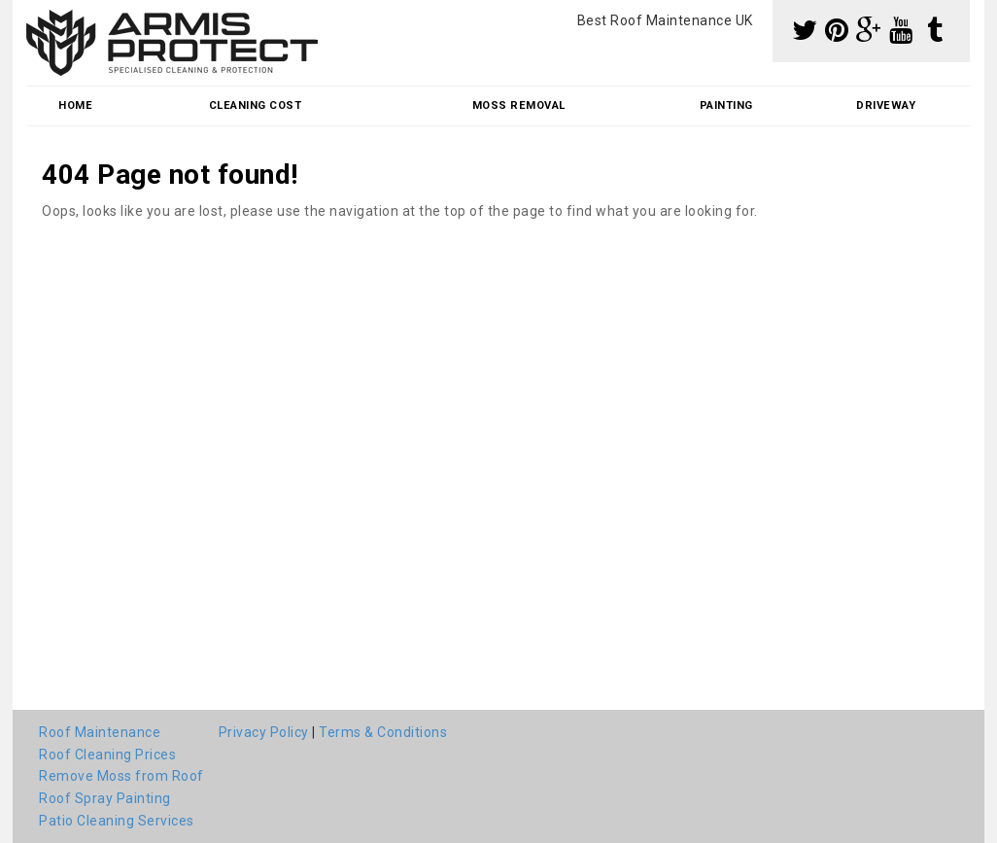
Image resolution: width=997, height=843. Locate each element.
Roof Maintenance (99, 732)
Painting (726, 105)
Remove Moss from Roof (121, 776)
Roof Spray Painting (105, 798)
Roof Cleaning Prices (107, 754)
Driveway (885, 105)
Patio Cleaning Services (116, 820)
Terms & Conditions (383, 732)
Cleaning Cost (255, 105)
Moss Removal (519, 105)
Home (75, 105)
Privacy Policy (264, 732)
